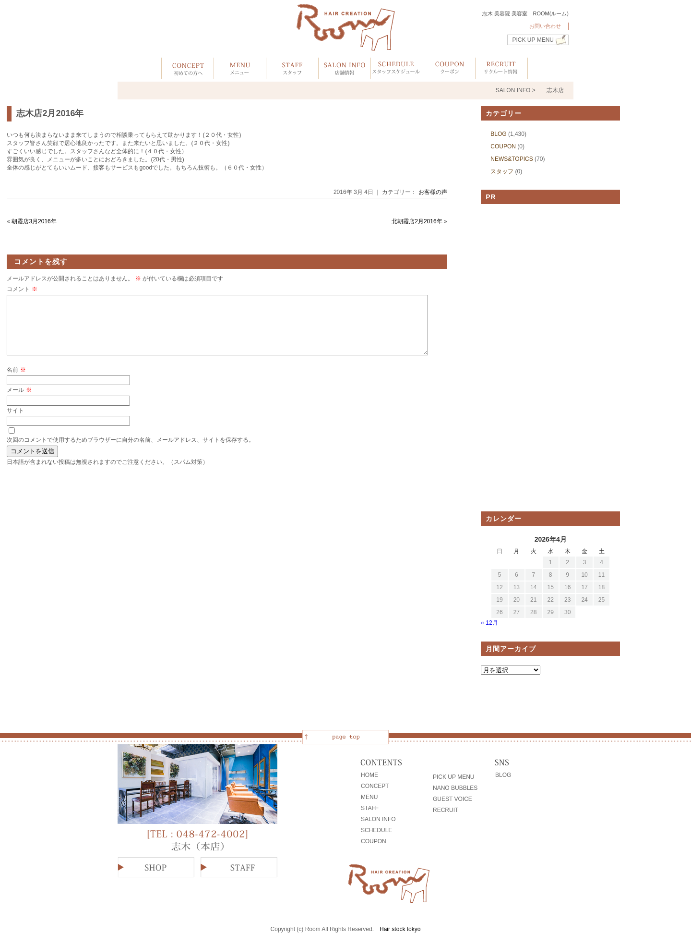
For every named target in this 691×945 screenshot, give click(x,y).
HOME (369, 775)
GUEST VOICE (452, 799)
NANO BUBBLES (455, 788)
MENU (369, 797)
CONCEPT (375, 786)
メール (19, 401)
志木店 (555, 90)
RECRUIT (445, 810)
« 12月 (489, 622)
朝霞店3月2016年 (34, 221)
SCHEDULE (376, 830)
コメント (22, 289)
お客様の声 (432, 192)
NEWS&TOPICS (511, 159)
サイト (15, 422)
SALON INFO (378, 819)
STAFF (370, 808)
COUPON (503, 146)
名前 (16, 381)
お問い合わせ (545, 26)
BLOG (498, 134)
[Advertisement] (550, 358)
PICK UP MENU (533, 39)
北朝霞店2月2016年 (417, 221)
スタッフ (501, 171)
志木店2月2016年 (49, 113)
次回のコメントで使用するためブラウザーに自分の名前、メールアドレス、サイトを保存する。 (130, 451)
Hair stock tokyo (400, 929)
